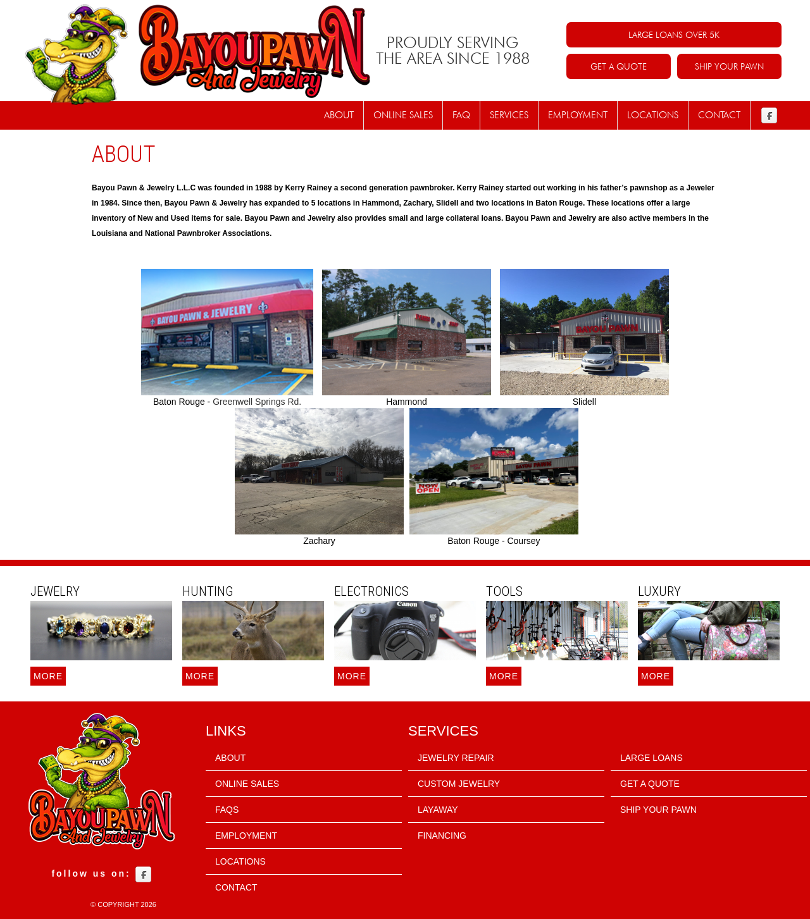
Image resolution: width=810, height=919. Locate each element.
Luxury (659, 591)
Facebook (769, 115)
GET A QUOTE (618, 66)
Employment (578, 115)
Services (509, 115)
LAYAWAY (438, 810)
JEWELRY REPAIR (456, 758)
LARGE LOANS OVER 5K (674, 35)
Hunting (208, 591)
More (48, 676)
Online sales (247, 784)
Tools (504, 591)
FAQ (461, 115)
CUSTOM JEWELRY (459, 784)
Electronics (371, 591)
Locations (652, 115)
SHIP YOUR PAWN (729, 66)
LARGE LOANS (651, 758)
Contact (719, 115)
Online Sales (403, 115)
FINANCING (442, 835)
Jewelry (55, 591)
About (339, 115)
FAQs (227, 810)
